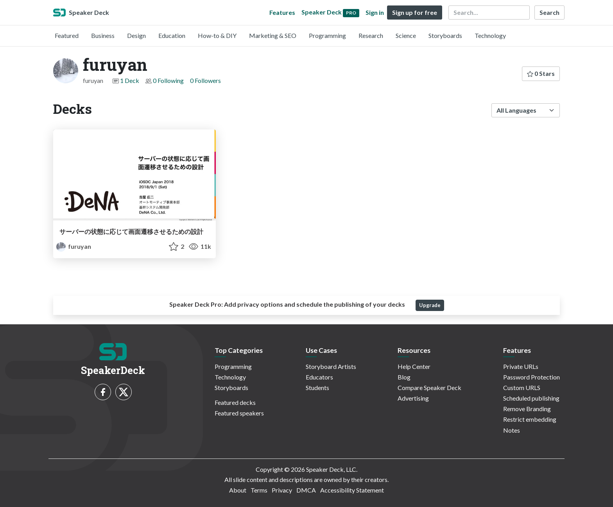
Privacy (282, 490)
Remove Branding (527, 408)
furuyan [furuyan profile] (73, 246)
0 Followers (205, 80)
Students (317, 387)
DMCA (306, 490)
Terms (259, 490)
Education (171, 35)
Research (370, 35)
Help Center (414, 366)
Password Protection (531, 377)
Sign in (375, 12)
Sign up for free (414, 12)
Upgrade (430, 305)
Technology (490, 35)
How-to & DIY (217, 35)
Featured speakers (239, 413)
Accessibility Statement (352, 490)
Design (136, 35)
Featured (67, 35)
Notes (511, 430)
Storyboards (445, 35)
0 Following (168, 80)
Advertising (413, 398)
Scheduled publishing (531, 398)
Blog (404, 377)
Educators (319, 377)
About (237, 490)
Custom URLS (521, 387)
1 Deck (129, 80)
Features (282, 12)
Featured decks (235, 402)
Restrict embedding (529, 419)
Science (406, 35)
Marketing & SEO (272, 35)
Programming (327, 35)
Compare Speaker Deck (429, 387)
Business (103, 35)
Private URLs (520, 366)
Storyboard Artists (331, 366)
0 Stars (541, 73)
